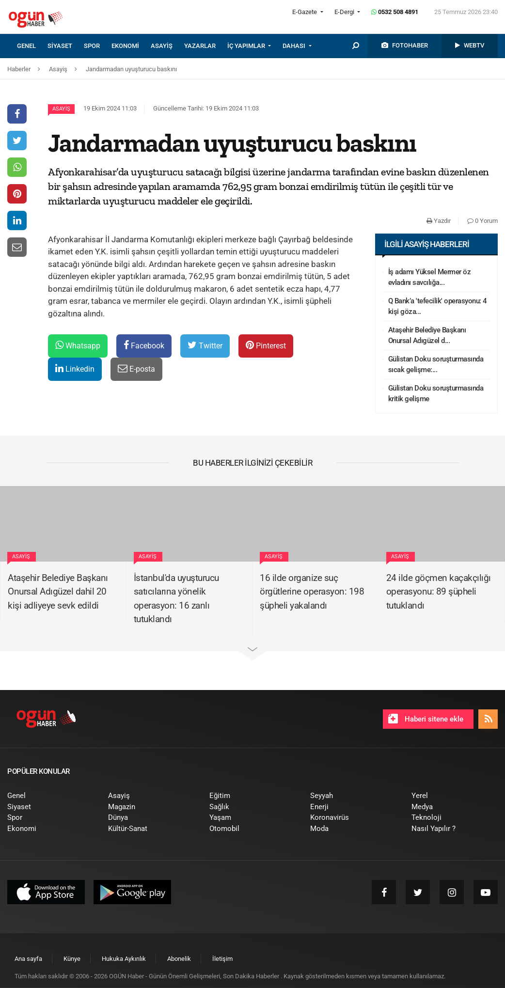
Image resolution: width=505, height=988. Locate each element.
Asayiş (61, 109)
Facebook (144, 345)
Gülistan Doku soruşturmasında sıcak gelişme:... (436, 365)
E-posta (136, 368)
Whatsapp (77, 345)
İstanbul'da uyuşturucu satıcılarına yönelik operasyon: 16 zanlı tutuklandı (176, 598)
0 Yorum (482, 220)
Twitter (205, 345)
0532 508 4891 (394, 12)
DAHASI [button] (295, 45)
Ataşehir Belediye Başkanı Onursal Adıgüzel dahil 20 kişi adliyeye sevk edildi (58, 591)
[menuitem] (32, 46)
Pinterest (266, 345)
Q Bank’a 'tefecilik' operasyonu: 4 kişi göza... (437, 306)
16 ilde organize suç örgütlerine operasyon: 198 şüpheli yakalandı (312, 591)
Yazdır (438, 220)
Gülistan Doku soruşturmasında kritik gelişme (436, 394)
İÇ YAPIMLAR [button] (247, 45)
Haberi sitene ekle (425, 718)
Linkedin (75, 368)
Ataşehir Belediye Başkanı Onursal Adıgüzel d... (427, 335)
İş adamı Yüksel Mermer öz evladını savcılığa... (429, 277)
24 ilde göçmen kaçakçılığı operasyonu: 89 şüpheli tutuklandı (438, 591)
